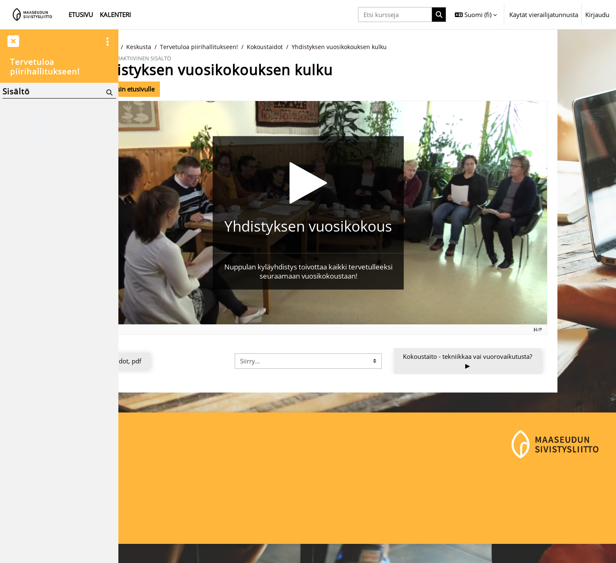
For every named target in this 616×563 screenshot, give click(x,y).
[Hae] (108, 92)
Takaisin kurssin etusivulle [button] (174, 89)
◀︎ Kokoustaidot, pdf (172, 361)
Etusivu (138, 47)
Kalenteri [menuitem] (115, 14)
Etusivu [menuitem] (81, 14)
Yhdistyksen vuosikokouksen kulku (406, 47)
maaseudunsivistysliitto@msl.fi (169, 532)
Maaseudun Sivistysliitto (159, 504)
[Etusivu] (33, 14)
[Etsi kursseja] (395, 14)
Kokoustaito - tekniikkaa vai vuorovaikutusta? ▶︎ (527, 361)
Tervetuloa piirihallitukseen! (261, 47)
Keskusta (199, 47)
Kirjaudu (597, 14)
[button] (475, 14)
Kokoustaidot (329, 47)
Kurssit (168, 47)
